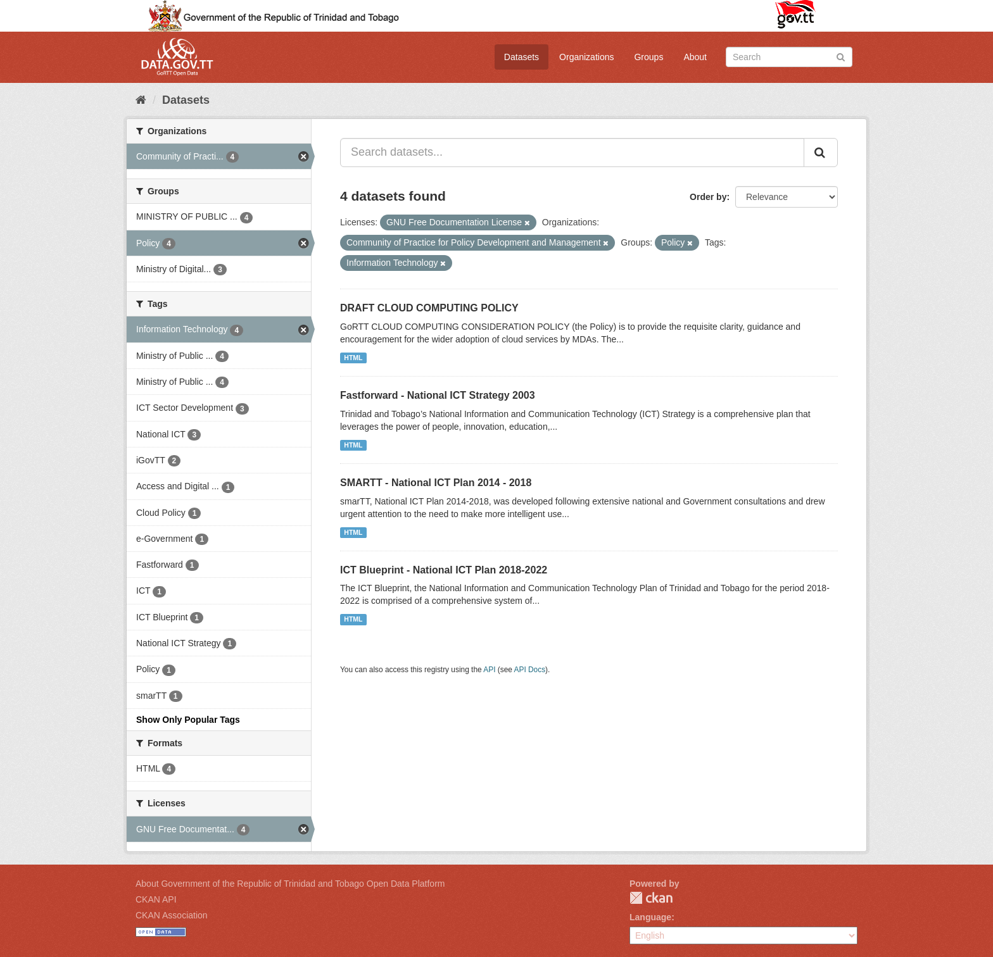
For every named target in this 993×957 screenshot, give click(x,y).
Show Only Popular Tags (188, 720)
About (695, 57)
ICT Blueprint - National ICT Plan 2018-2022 (443, 570)
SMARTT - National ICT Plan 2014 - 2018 (435, 482)
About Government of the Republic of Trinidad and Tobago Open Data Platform (290, 884)
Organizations (586, 57)
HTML (353, 357)
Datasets (521, 57)
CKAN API (156, 899)
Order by (708, 197)
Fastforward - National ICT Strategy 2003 (437, 395)
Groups (648, 57)
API (489, 669)
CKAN (651, 897)
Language (650, 917)
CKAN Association (172, 915)
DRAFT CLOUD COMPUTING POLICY (429, 308)
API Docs (530, 669)
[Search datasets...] (572, 152)
